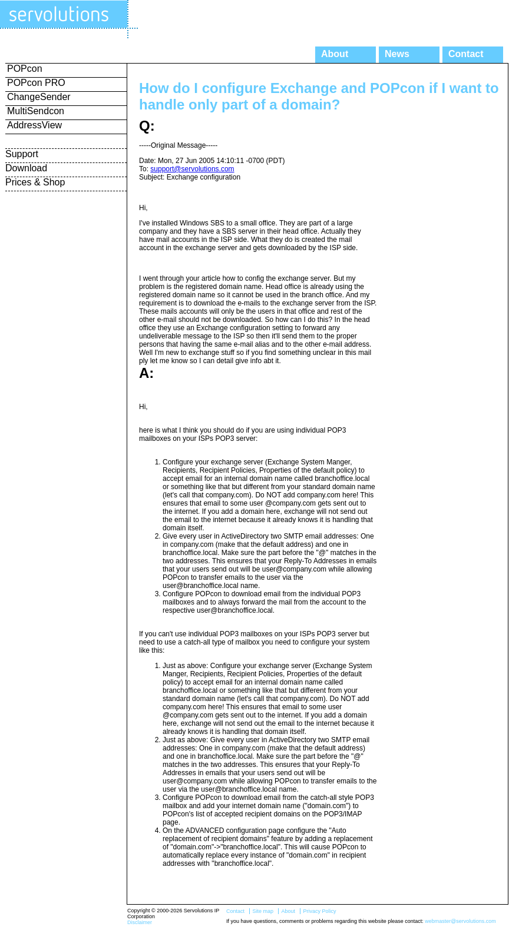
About (334, 54)
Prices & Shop (35, 182)
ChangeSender (39, 97)
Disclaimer (139, 922)
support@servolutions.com (192, 169)
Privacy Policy (319, 911)
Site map (262, 911)
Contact (466, 54)
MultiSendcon (35, 111)
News (397, 54)
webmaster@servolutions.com (460, 921)
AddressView (34, 125)
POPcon (24, 69)
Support (21, 154)
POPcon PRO (36, 83)
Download (26, 168)
